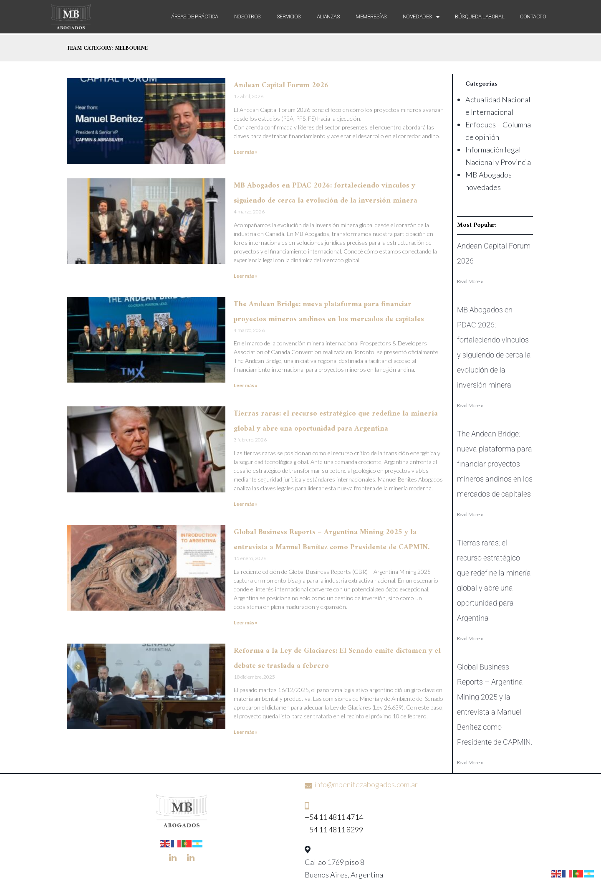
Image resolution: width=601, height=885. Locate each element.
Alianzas (328, 16)
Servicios (289, 16)
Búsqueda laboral (479, 16)
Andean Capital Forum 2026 (281, 85)
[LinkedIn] (173, 857)
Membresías (371, 16)
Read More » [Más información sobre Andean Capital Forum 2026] (470, 281)
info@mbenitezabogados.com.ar (366, 784)
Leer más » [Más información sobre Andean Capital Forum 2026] (246, 152)
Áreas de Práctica (194, 16)
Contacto (533, 16)
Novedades (421, 17)
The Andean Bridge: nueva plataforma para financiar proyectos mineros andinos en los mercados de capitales (495, 463)
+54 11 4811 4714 (334, 817)
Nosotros (247, 16)
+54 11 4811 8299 (334, 829)
